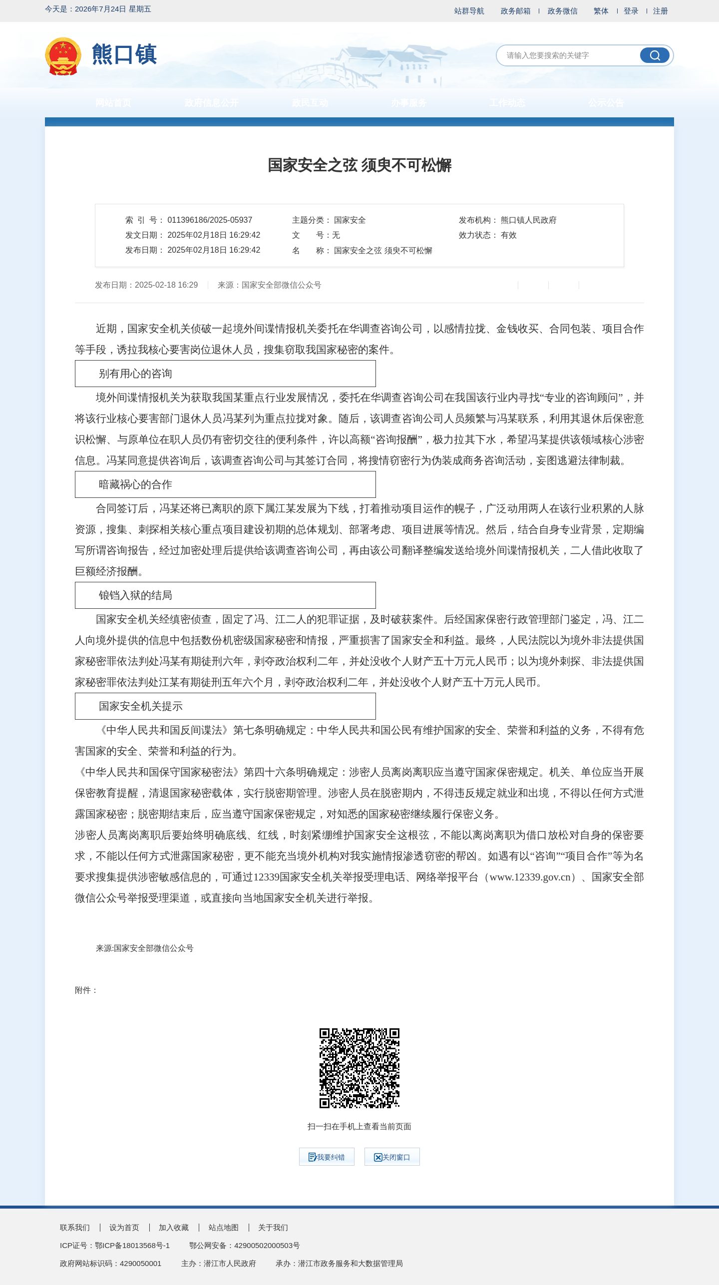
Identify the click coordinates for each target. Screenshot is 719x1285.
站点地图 (224, 1227)
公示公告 (606, 103)
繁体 (601, 10)
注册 (660, 10)
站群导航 (469, 10)
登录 (631, 10)
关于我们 (273, 1227)
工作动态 (507, 103)
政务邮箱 (516, 10)
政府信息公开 (212, 103)
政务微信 (563, 10)
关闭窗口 (392, 1157)
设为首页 (124, 1227)
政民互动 (310, 103)
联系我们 (75, 1227)
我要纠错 (327, 1157)
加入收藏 (174, 1227)
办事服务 (409, 103)
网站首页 (113, 103)
